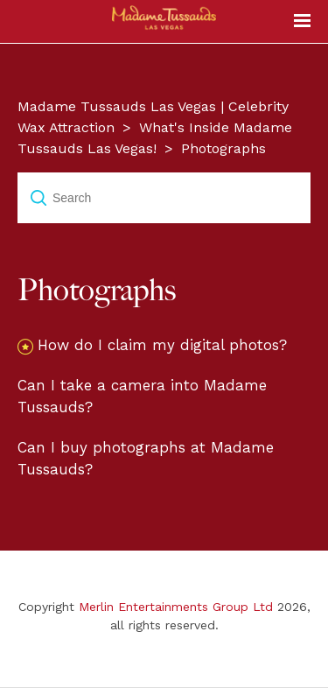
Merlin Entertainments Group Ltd (176, 607)
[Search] (164, 197)
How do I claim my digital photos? (162, 345)
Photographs (223, 148)
